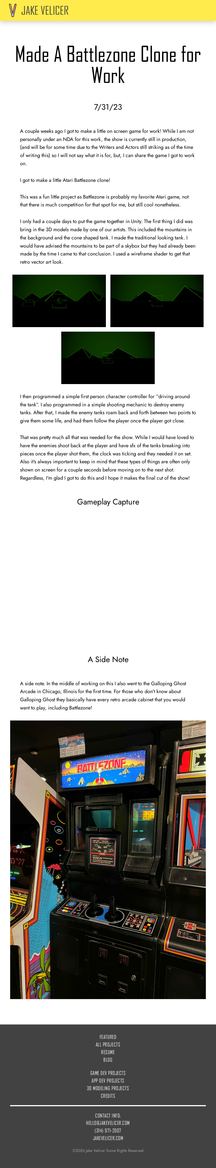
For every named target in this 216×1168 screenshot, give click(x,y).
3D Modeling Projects (108, 1088)
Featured (108, 1036)
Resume (108, 1052)
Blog (107, 1059)
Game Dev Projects (108, 1073)
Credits (108, 1095)
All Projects (108, 1044)
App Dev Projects (107, 1080)
